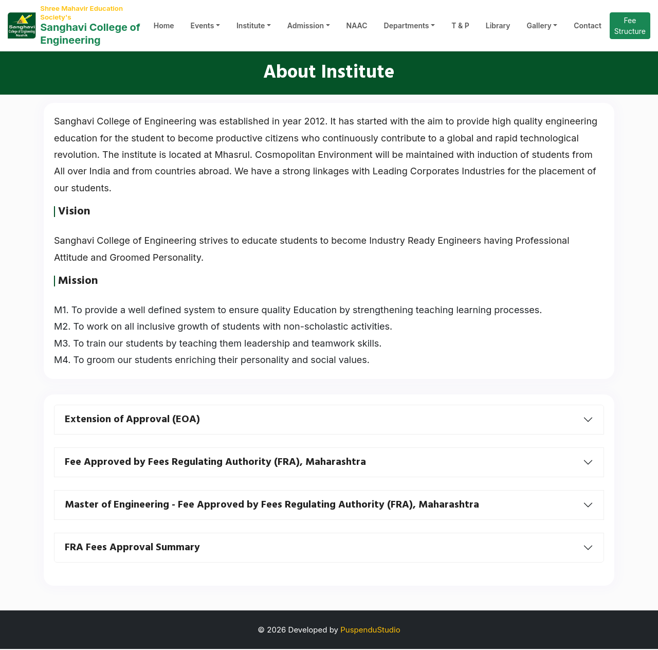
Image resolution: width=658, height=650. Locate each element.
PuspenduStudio (370, 631)
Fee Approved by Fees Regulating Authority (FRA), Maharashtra (215, 463)
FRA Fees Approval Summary (132, 548)
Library (498, 27)
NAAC (357, 27)
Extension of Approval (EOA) (132, 420)
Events (202, 27)
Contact (587, 27)
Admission (305, 27)
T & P (460, 27)
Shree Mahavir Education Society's (85, 13)
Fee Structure (630, 27)
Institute (250, 27)
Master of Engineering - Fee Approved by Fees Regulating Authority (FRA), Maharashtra (272, 506)
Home (164, 27)
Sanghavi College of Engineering (90, 36)
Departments (406, 27)
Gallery (539, 27)
